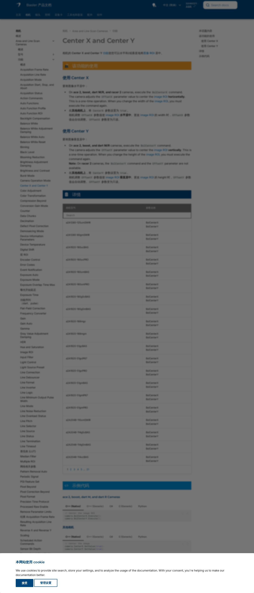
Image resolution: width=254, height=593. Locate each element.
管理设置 (45, 583)
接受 (24, 583)
